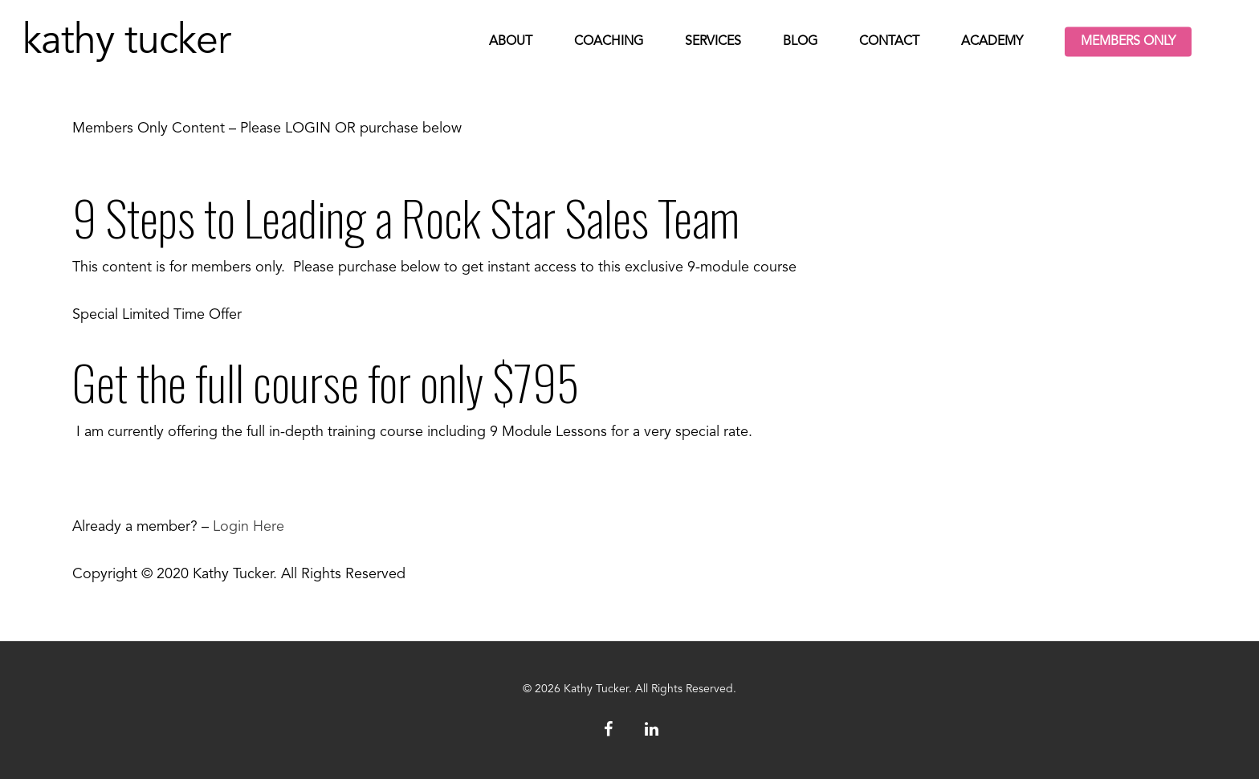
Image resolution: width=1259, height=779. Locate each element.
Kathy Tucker (126, 41)
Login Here (248, 527)
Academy (992, 41)
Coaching (608, 41)
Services (713, 41)
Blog (800, 41)
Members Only (1128, 41)
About (510, 41)
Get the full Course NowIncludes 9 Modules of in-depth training (277, 479)
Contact (889, 41)
